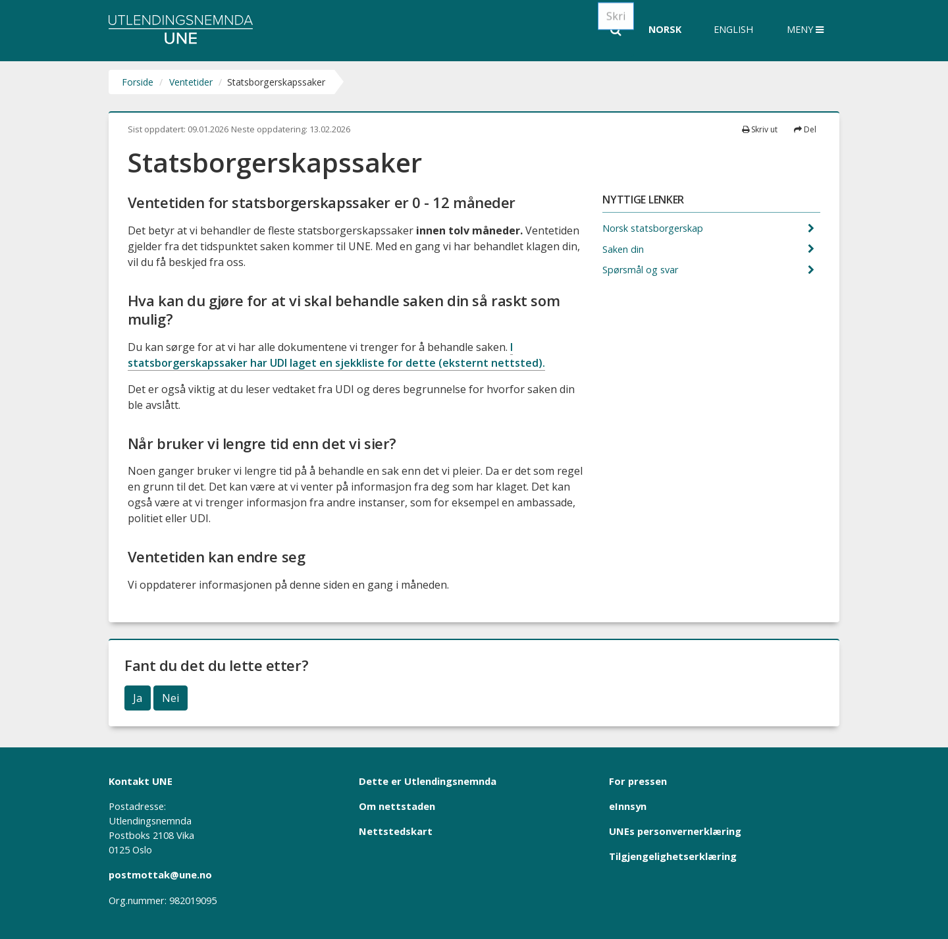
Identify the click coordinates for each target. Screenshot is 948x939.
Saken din (624, 249)
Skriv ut (759, 129)
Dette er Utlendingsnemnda (427, 781)
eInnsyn (627, 806)
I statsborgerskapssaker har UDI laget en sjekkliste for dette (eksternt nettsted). (336, 355)
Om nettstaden (397, 806)
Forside (137, 82)
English (733, 29)
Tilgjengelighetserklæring (673, 856)
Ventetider (191, 82)
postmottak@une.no (160, 874)
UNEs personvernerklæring (675, 831)
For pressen (638, 781)
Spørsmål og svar (641, 269)
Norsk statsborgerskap (654, 228)
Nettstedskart (396, 831)
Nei (170, 698)
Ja (137, 698)
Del (805, 129)
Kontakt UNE (140, 781)
